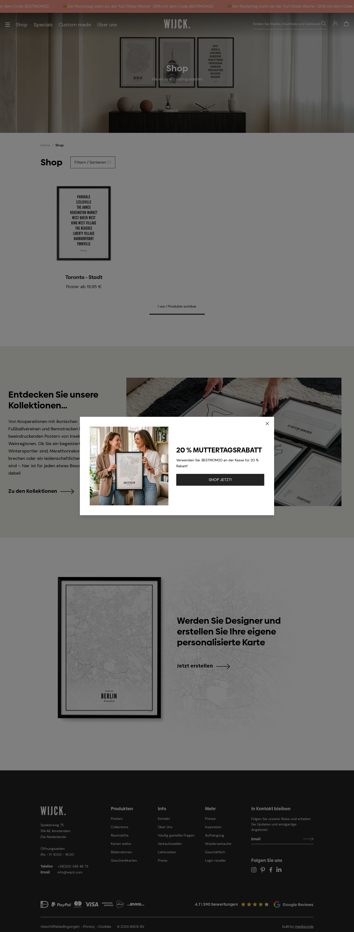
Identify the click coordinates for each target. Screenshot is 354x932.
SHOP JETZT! (220, 479)
